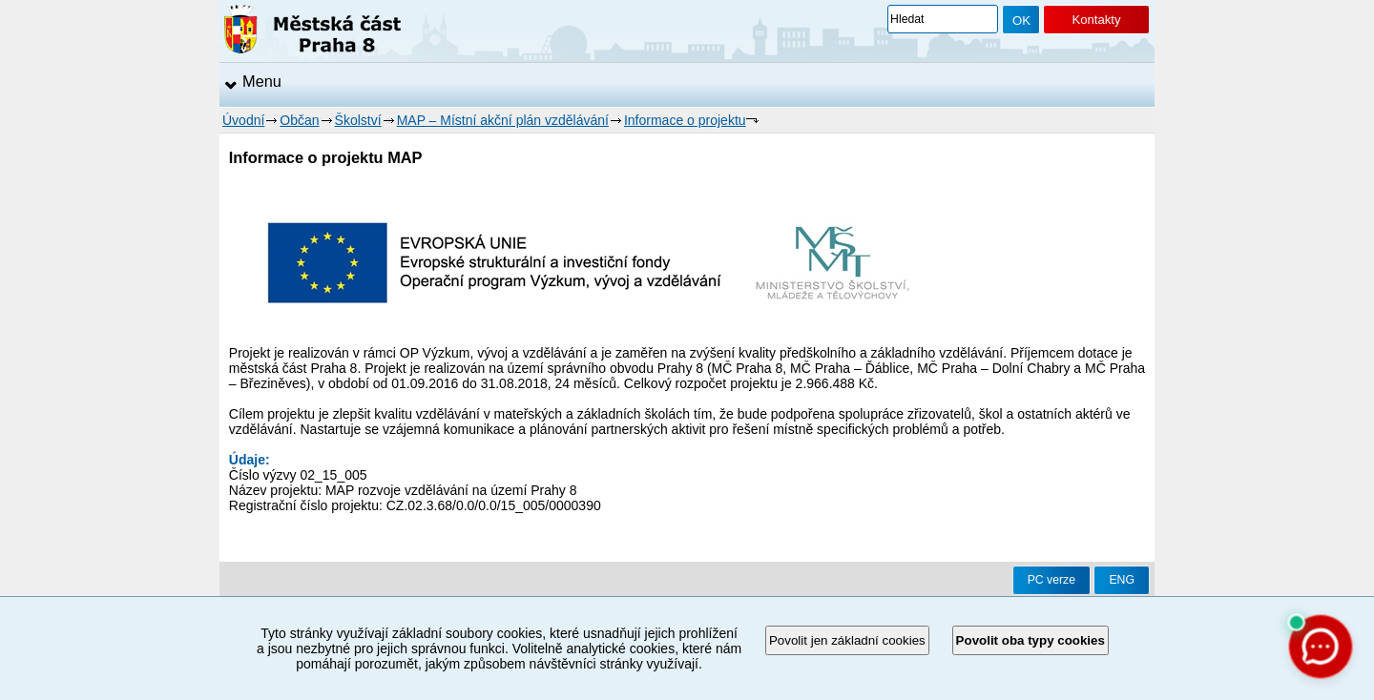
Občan (299, 120)
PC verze (1051, 580)
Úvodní (243, 120)
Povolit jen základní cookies (847, 640)
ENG (1122, 580)
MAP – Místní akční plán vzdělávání (503, 120)
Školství (358, 120)
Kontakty (1096, 19)
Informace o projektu (685, 120)
